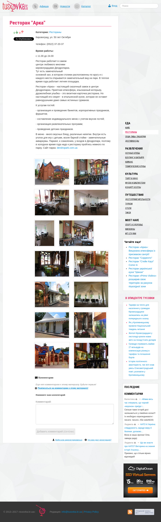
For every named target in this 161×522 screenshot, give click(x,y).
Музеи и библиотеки (135, 183)
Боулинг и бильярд (134, 157)
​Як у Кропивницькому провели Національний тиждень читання (139, 325)
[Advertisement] (142, 67)
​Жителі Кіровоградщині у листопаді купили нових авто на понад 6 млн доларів (142, 336)
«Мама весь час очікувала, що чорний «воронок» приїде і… (138, 403)
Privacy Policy (91, 511)
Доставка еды (132, 141)
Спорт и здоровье (134, 224)
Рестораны (55, 32)
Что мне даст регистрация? (99, 440)
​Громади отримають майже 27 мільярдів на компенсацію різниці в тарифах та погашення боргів (142, 351)
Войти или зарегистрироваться (68, 440)
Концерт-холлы (133, 187)
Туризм (129, 204)
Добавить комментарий (55, 431)
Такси (128, 212)
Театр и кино (131, 178)
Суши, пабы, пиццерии (135, 136)
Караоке (129, 162)
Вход (114, 5)
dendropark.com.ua (67, 147)
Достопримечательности (137, 199)
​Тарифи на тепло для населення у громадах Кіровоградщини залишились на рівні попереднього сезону (139, 312)
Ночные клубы (132, 153)
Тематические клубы (135, 166)
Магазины (130, 229)
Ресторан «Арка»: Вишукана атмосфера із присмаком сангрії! (142, 251)
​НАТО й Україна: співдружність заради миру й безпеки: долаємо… (140, 428)
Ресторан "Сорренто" (140, 257)
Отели (128, 208)
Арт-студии (130, 233)
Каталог (86, 6)
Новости (65, 6)
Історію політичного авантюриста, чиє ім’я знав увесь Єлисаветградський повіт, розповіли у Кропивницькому (141, 368)
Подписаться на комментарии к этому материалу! (63, 388)
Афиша (44, 6)
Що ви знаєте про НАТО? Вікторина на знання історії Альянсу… (139, 446)
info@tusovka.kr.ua (72, 511)
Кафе (127, 128)
